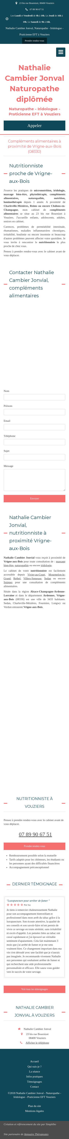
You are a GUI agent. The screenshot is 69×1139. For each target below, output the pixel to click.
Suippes (8, 582)
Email (7, 420)
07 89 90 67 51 (35, 834)
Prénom (8, 405)
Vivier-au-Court (36, 574)
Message (8, 466)
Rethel (17, 578)
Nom (6, 390)
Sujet (6, 450)
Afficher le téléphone (37, 1042)
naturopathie (22, 565)
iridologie (46, 565)
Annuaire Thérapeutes (36, 1134)
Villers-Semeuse (32, 578)
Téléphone (9, 435)
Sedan (47, 578)
